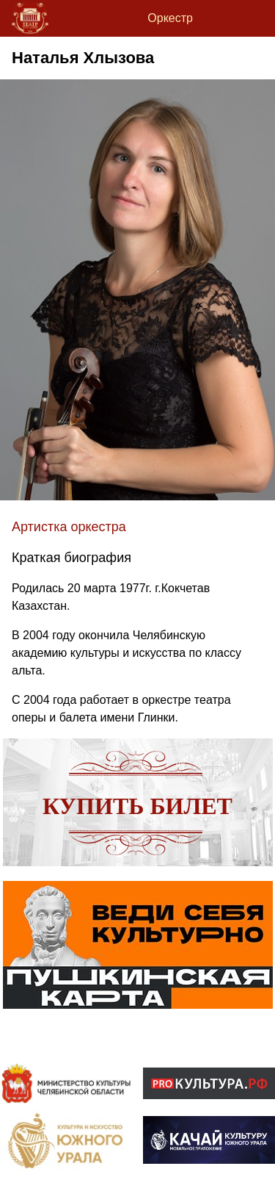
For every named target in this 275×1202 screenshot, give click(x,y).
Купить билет (137, 806)
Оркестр (170, 18)
